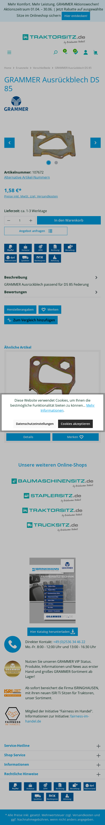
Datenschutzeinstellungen (35, 424)
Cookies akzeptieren (75, 424)
